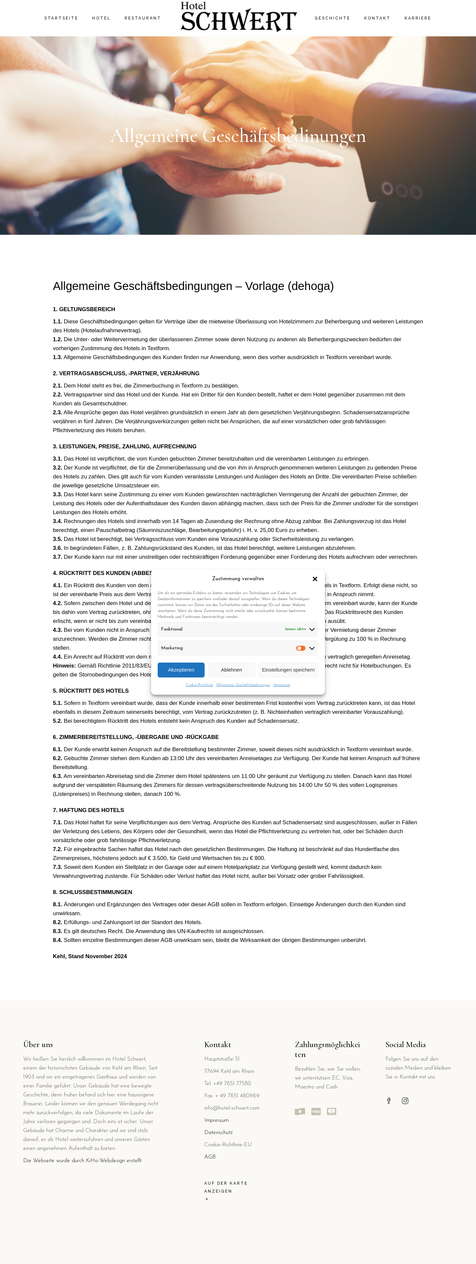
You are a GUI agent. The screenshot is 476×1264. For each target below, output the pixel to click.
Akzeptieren (181, 670)
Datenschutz (218, 1132)
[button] (315, 579)
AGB (210, 1157)
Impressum (281, 685)
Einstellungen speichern (288, 670)
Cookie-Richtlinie (199, 685)
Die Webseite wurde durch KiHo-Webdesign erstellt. (82, 1160)
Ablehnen (231, 670)
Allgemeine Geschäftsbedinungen (243, 685)
